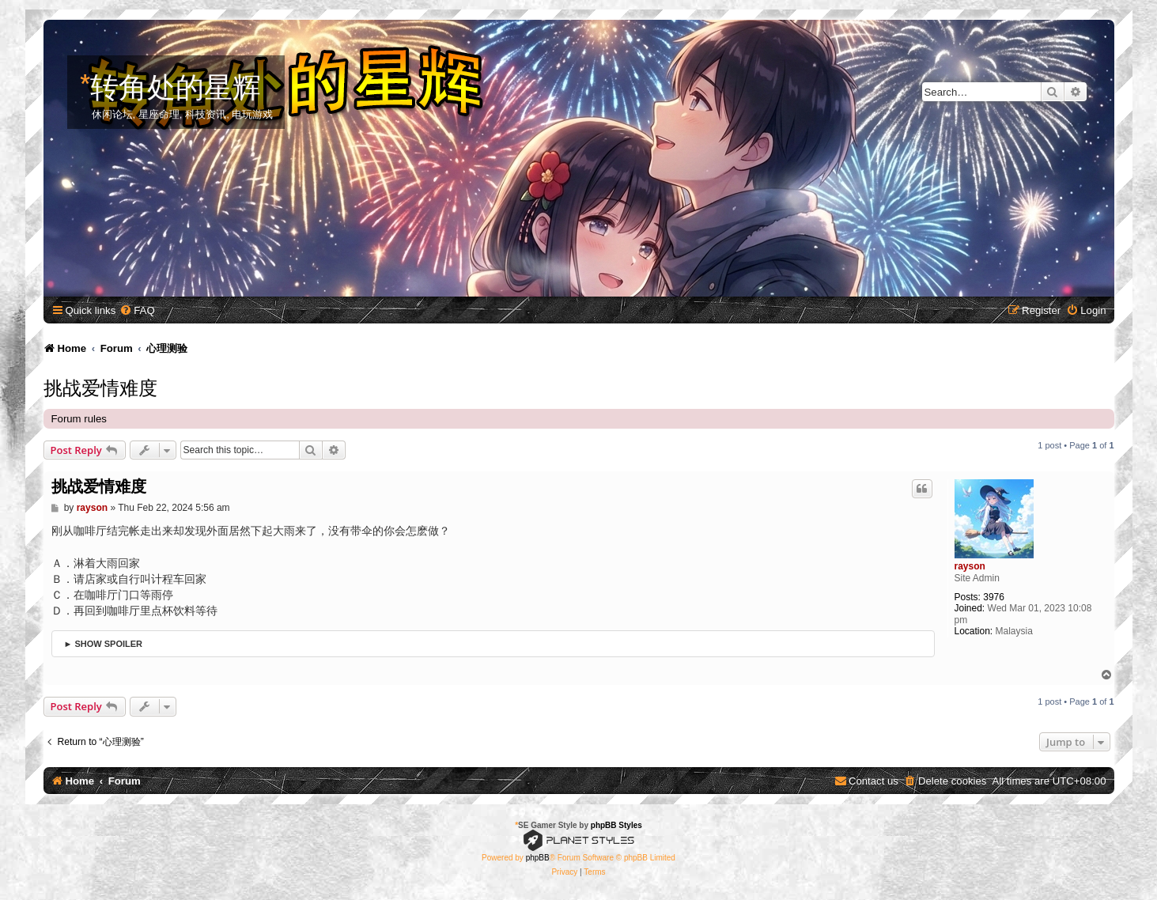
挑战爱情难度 (100, 386)
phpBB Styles (616, 825)
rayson (970, 566)
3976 (993, 597)
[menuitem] (136, 310)
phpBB (538, 857)
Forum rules (79, 419)
